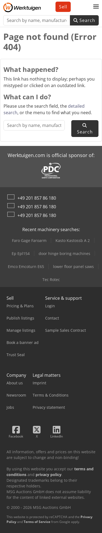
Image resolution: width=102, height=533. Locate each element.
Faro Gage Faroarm (29, 240)
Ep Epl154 (21, 253)
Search (84, 20)
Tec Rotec (51, 279)
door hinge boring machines (64, 253)
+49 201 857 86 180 (36, 198)
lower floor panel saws (73, 266)
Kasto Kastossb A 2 (72, 240)
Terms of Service (37, 521)
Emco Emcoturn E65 (26, 266)
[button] (96, 7)
